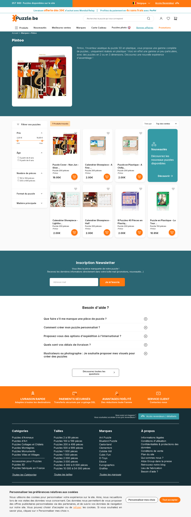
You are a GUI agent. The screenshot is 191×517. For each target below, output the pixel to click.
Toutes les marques (110, 474)
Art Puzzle (105, 437)
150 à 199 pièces (25, 178)
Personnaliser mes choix (141, 500)
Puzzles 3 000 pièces (66, 461)
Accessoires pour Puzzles (27, 461)
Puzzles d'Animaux (23, 437)
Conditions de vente (152, 450)
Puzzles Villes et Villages (26, 454)
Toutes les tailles (63, 474)
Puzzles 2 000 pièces (66, 458)
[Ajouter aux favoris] (76, 133)
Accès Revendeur (164, 3)
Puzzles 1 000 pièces (66, 451)
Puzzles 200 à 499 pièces (68, 444)
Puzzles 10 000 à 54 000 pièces (72, 468)
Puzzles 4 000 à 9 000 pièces (71, 464)
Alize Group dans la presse (156, 461)
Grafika (103, 468)
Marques (81, 27)
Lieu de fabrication (151, 468)
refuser (77, 507)
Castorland (105, 444)
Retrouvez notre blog (153, 464)
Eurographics (106, 464)
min (18, 143)
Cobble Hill (105, 451)
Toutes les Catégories (24, 474)
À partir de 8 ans (25, 158)
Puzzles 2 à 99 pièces (66, 437)
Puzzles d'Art (19, 440)
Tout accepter (170, 500)
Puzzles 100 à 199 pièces (68, 440)
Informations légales (152, 437)
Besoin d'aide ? (149, 471)
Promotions (165, 27)
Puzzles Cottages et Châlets (27, 444)
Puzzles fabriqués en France (28, 468)
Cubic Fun (105, 454)
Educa (102, 461)
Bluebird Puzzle (108, 440)
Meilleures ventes (61, 27)
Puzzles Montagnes (23, 447)
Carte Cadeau (98, 27)
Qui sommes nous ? (152, 457)
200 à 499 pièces (26, 180)
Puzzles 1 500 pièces (65, 454)
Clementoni (105, 447)
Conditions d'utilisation (153, 440)
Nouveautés (40, 27)
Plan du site (147, 454)
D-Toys (103, 458)
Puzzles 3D (18, 464)
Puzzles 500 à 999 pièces (68, 447)
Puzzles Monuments (23, 451)
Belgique (141, 3)
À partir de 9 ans (25, 160)
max (41, 143)
